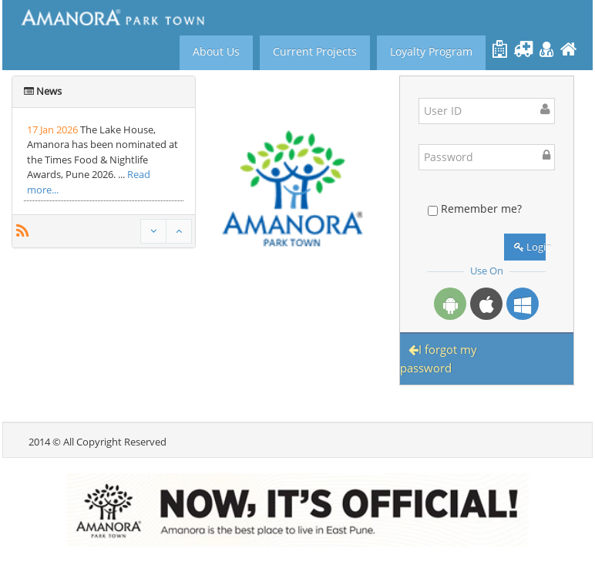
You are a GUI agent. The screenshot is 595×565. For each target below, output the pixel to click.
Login (530, 247)
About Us (216, 51)
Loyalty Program (431, 51)
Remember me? (481, 208)
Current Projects (315, 51)
